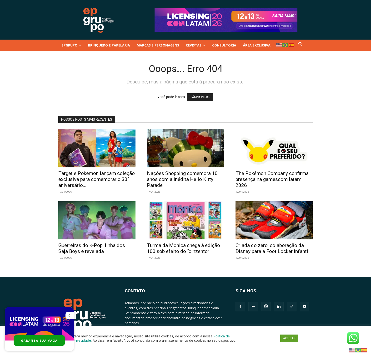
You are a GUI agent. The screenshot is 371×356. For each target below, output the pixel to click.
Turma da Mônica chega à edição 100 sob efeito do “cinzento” (183, 248)
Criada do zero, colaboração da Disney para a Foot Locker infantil (273, 248)
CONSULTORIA (224, 45)
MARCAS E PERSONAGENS (158, 45)
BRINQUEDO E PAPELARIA (109, 45)
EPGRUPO (71, 45)
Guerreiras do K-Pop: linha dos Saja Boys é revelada (91, 248)
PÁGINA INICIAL (200, 97)
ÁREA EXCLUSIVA (257, 45)
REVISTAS (195, 45)
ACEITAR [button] (289, 338)
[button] (300, 45)
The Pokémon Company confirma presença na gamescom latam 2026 (272, 179)
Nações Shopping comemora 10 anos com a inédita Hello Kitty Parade (182, 179)
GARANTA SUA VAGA (39, 341)
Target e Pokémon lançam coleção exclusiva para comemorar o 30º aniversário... (96, 179)
